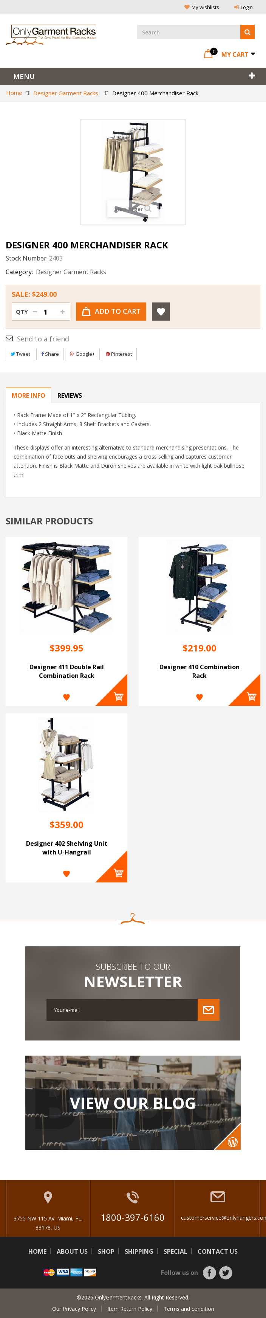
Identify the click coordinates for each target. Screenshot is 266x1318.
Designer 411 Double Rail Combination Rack (66, 671)
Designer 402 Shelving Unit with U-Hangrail (66, 847)
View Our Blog (133, 1102)
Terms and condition (189, 1308)
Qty (22, 311)
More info (28, 395)
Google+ (82, 353)
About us (72, 1251)
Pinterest (119, 353)
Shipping (139, 1251)
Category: (19, 271)
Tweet (20, 353)
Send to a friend (43, 339)
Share (50, 353)
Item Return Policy (129, 1308)
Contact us (218, 1251)
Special (175, 1251)
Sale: (34, 294)
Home (37, 1251)
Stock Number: (27, 258)
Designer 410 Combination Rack (199, 671)
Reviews (69, 395)
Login (243, 7)
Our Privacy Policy (74, 1308)
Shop (106, 1251)
